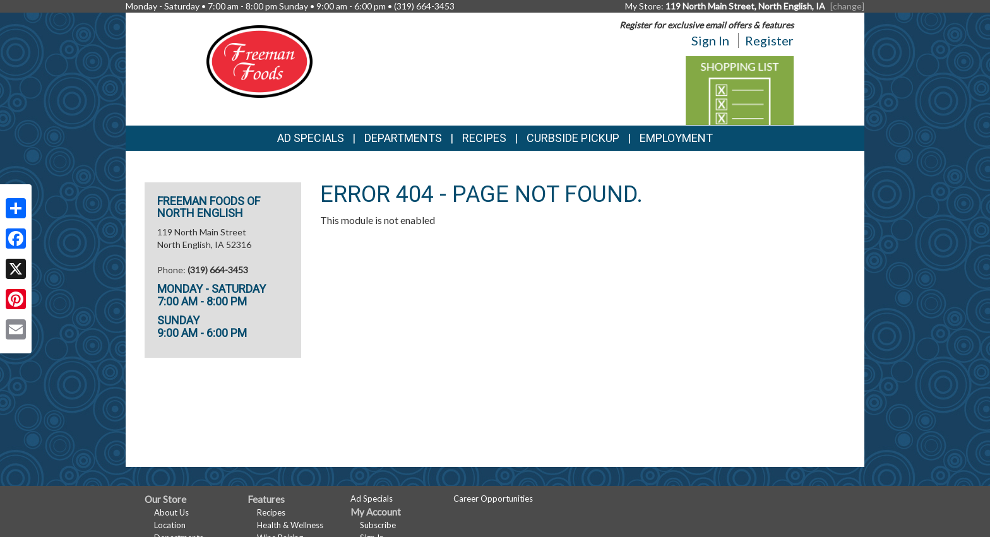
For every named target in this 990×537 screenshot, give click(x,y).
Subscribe (378, 525)
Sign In (710, 40)
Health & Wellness (290, 525)
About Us (171, 512)
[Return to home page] (259, 60)
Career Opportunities (493, 498)
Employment (676, 138)
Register (769, 40)
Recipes (484, 138)
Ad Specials (310, 138)
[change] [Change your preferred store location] (847, 6)
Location (170, 525)
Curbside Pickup (573, 138)
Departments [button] (403, 138)
